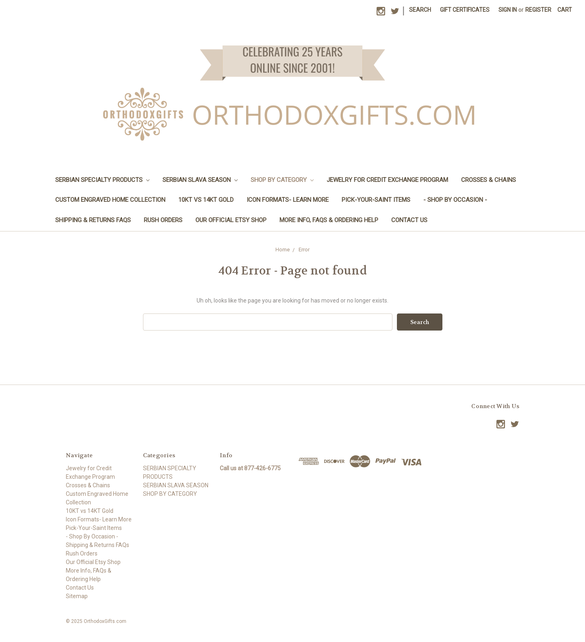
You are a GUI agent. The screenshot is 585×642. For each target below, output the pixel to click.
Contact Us (409, 220)
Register (538, 9)
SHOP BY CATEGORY (282, 180)
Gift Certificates (465, 9)
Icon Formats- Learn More (288, 199)
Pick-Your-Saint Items (376, 199)
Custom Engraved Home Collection (110, 199)
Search (420, 9)
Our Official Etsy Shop (230, 220)
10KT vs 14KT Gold (206, 199)
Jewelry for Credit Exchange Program (387, 180)
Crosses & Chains (488, 180)
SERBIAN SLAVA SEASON (200, 180)
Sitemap (77, 596)
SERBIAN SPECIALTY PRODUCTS (102, 180)
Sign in (507, 9)
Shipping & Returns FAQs (93, 220)
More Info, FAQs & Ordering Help (329, 220)
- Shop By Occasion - (455, 199)
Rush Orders (163, 220)
